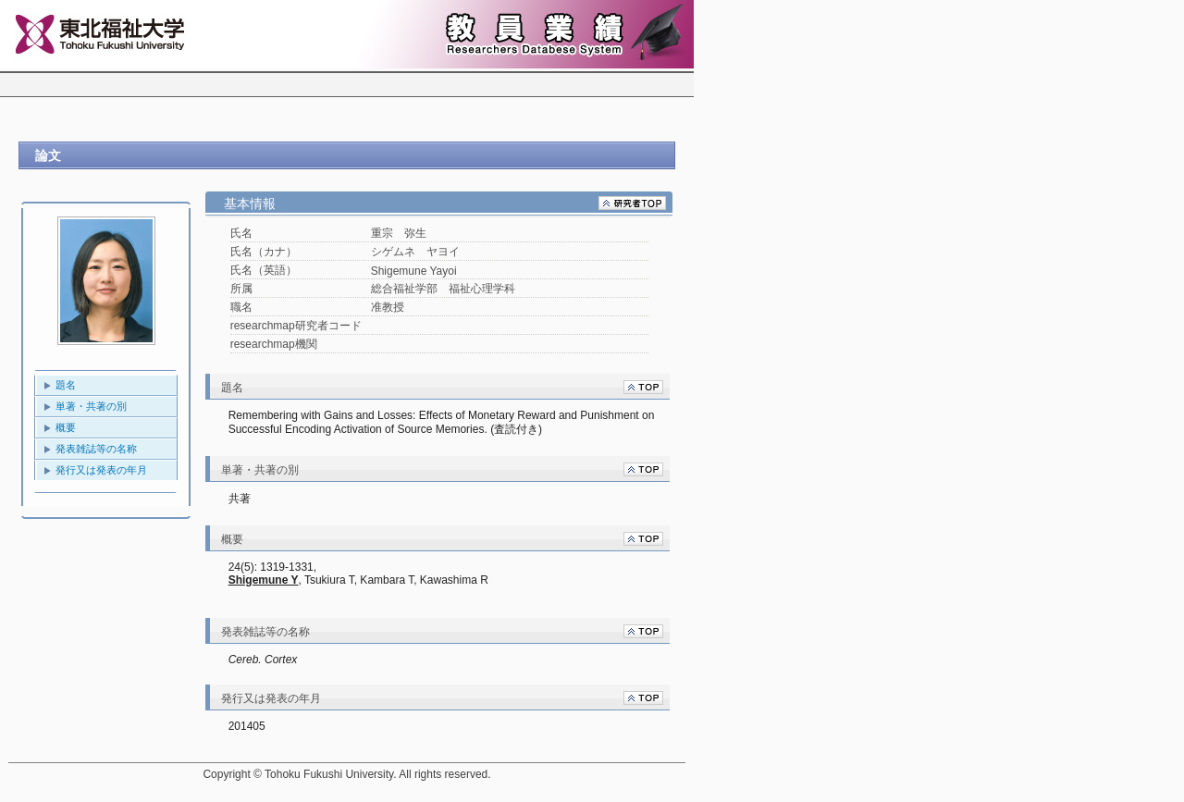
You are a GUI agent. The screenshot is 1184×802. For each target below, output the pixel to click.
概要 (66, 427)
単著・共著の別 (91, 406)
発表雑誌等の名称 (96, 448)
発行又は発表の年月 (101, 469)
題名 (66, 384)
